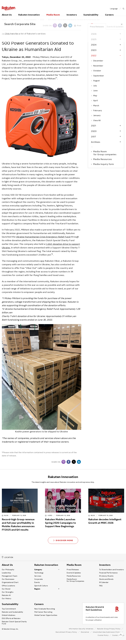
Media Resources (103, 159)
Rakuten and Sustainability (12, 612)
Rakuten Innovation (29, 12)
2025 (93, 39)
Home (4, 19)
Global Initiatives (8, 615)
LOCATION (7, 557)
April (94, 100)
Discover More (63, 540)
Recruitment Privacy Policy (66, 632)
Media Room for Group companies (105, 153)
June (94, 90)
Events (37, 582)
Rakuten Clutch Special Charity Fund (14, 623)
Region (37, 589)
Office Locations (8, 586)
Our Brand (6, 589)
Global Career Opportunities (45, 615)
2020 (93, 131)
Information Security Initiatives (81, 629)
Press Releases (30, 19)
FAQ (100, 586)
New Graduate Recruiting (44, 609)
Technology (39, 573)
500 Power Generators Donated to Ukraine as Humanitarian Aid (74, 19)
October (96, 70)
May (94, 95)
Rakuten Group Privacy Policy (109, 629)
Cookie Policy (103, 635)
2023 (93, 50)
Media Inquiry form (104, 164)
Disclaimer (85, 632)
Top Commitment (9, 609)
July (94, 85)
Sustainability (90, 12)
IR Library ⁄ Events (106, 576)
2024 (93, 44)
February (96, 110)
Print (77, 25)
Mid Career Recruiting (43, 612)
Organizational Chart (10, 582)
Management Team (9, 576)
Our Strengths (7, 592)
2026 (93, 33)
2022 (42, 19)
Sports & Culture (41, 586)
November (97, 65)
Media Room (53, 12)
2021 (93, 125)
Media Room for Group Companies (75, 580)
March (95, 105)
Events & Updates (115, 26)
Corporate (38, 579)
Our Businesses (8, 579)
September (97, 75)
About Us (7, 12)
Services (37, 576)
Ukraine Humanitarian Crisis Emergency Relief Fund (43, 236)
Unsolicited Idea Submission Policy (106, 632)
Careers (39, 604)
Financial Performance (108, 573)
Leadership (6, 573)
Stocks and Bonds (106, 579)
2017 (93, 136)
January (96, 115)
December (97, 60)
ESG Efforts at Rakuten (11, 618)
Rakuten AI (6, 595)
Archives (95, 142)
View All (96, 120)
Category (38, 570)
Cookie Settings (118, 635)
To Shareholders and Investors (111, 570)
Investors (72, 12)
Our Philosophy (8, 570)
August (95, 80)
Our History (6, 598)
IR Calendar (104, 582)
